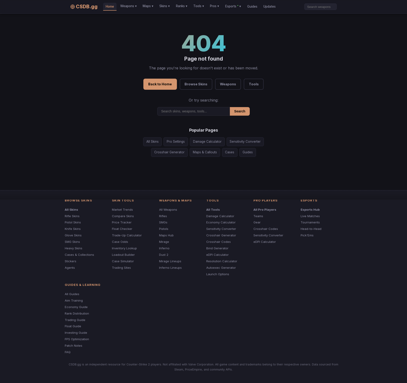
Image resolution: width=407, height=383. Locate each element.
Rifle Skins (72, 216)
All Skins (152, 141)
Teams (258, 216)
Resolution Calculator (221, 261)
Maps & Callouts (205, 152)
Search (239, 111)
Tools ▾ (198, 6)
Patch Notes (73, 345)
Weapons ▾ (128, 6)
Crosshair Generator (169, 152)
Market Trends (122, 209)
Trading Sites (121, 267)
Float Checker (122, 229)
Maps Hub (166, 235)
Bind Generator (217, 248)
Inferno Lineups (170, 267)
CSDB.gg (84, 6)
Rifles (163, 216)
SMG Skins (72, 242)
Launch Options (217, 274)
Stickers (70, 261)
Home (110, 6)
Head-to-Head (311, 229)
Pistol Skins (73, 222)
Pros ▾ (214, 6)
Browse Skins (196, 84)
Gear (257, 222)
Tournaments (310, 222)
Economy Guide (76, 307)
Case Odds (120, 242)
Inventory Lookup (124, 248)
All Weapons (168, 209)
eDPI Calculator (217, 254)
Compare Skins (123, 216)
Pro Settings (176, 141)
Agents (70, 267)
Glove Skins (73, 235)
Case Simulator (123, 261)
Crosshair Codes (218, 242)
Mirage (164, 242)
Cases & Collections (79, 254)
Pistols (163, 229)
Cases (229, 152)
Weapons (228, 84)
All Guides (72, 294)
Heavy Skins (73, 248)
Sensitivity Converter (245, 141)
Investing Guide (76, 332)
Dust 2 (163, 254)
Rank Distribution (77, 313)
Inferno (164, 248)
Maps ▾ (148, 6)
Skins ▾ (164, 6)
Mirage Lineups (170, 261)
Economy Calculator (221, 222)
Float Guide (73, 326)
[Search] (320, 6)
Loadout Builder (123, 254)
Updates (269, 6)
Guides (252, 6)
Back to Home (160, 84)
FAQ (68, 352)
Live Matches (310, 216)
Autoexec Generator (221, 267)
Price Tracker (122, 222)
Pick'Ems (307, 235)
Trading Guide (75, 320)
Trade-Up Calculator (127, 235)
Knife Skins (73, 229)
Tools (254, 84)
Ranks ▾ (181, 6)
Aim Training (74, 300)
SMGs (163, 222)
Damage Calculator (207, 141)
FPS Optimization (77, 339)
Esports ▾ (233, 6)
